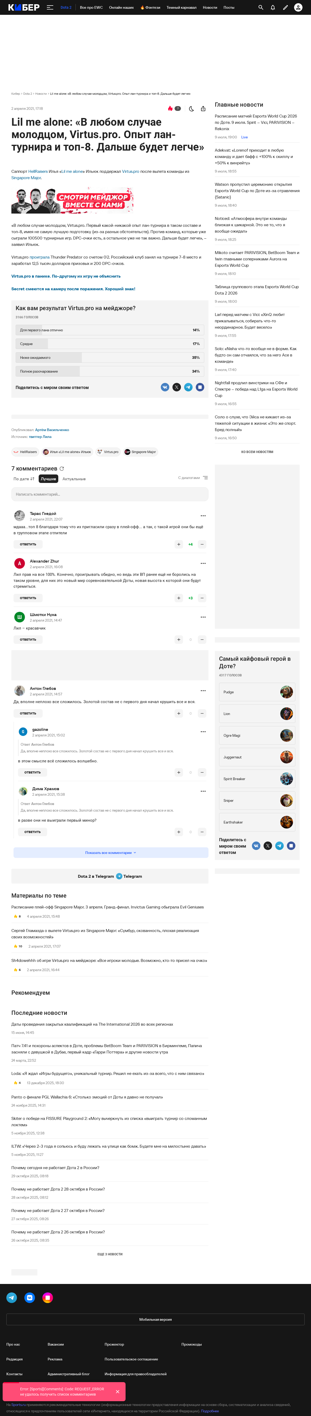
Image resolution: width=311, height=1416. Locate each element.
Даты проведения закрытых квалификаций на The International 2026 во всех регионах (92, 1090)
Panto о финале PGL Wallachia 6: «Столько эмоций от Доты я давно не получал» (87, 1163)
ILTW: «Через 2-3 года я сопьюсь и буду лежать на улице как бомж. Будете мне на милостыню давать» (108, 1212)
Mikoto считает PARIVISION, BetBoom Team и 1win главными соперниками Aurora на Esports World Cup (257, 259)
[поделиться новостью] (203, 108)
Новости (41, 94)
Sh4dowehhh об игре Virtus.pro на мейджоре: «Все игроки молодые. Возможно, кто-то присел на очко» (109, 1026)
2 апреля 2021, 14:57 (46, 760)
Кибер (15, 94)
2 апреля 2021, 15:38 (48, 860)
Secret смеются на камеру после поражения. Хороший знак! (73, 288)
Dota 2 (27, 94)
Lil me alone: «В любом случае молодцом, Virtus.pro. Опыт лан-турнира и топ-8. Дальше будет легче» (120, 94)
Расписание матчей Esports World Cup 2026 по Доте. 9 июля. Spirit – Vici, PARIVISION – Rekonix (256, 122)
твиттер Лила (40, 502)
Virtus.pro (130, 171)
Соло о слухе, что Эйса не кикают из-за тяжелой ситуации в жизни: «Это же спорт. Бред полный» (255, 423)
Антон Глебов (43, 754)
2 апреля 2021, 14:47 (46, 686)
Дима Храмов (45, 854)
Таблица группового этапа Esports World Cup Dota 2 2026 (257, 290)
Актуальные (74, 545)
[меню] (50, 7)
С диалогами (189, 544)
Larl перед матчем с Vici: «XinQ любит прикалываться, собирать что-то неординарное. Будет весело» (250, 321)
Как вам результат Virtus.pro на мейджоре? (76, 308)
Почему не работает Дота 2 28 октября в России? (58, 1255)
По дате (24, 545)
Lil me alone (72, 171)
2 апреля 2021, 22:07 (46, 585)
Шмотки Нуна (43, 680)
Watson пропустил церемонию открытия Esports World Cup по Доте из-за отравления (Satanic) (257, 191)
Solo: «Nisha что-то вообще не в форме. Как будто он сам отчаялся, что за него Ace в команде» (256, 355)
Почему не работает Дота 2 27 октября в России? (58, 1276)
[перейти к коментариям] (170, 108)
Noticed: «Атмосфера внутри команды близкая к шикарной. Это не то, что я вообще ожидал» (251, 225)
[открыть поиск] (260, 7)
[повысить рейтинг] (179, 610)
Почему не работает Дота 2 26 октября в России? (58, 1298)
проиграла (40, 257)
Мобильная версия (155, 1392)
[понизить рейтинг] (202, 610)
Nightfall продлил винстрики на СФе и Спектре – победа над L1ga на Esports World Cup (256, 389)
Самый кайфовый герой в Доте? (255, 821)
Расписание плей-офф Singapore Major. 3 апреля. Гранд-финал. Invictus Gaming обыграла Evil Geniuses (107, 973)
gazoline (40, 795)
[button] (203, 582)
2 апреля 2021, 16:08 (46, 633)
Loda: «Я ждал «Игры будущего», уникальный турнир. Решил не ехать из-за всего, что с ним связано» (107, 1139)
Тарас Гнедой (43, 579)
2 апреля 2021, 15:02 (48, 801)
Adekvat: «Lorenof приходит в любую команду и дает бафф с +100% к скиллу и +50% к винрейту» (254, 156)
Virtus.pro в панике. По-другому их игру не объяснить (66, 276)
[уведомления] (272, 7)
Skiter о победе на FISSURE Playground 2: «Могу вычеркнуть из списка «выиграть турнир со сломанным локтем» (109, 1187)
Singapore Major (26, 177)
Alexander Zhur (44, 627)
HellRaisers (38, 171)
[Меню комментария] (203, 582)
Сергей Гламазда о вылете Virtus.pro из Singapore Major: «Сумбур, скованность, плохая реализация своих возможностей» (105, 1000)
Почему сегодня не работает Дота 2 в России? (55, 1233)
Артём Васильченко (52, 496)
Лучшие (48, 545)
